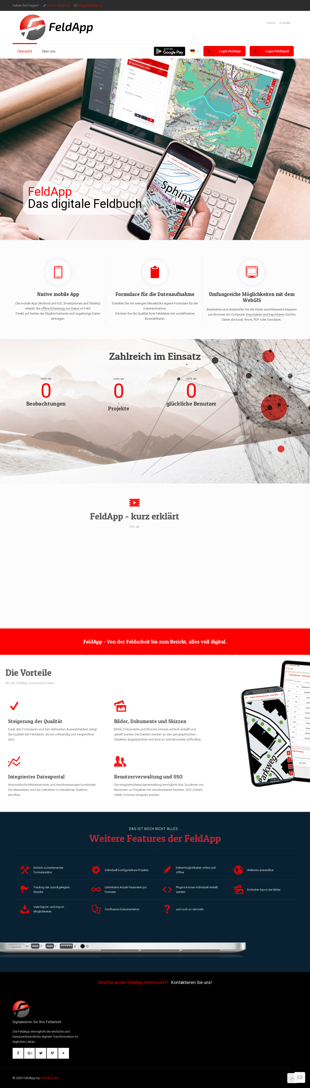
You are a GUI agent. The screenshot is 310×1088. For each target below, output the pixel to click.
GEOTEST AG (49, 1078)
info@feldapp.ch (90, 5)
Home (271, 22)
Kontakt (284, 22)
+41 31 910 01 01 (58, 5)
